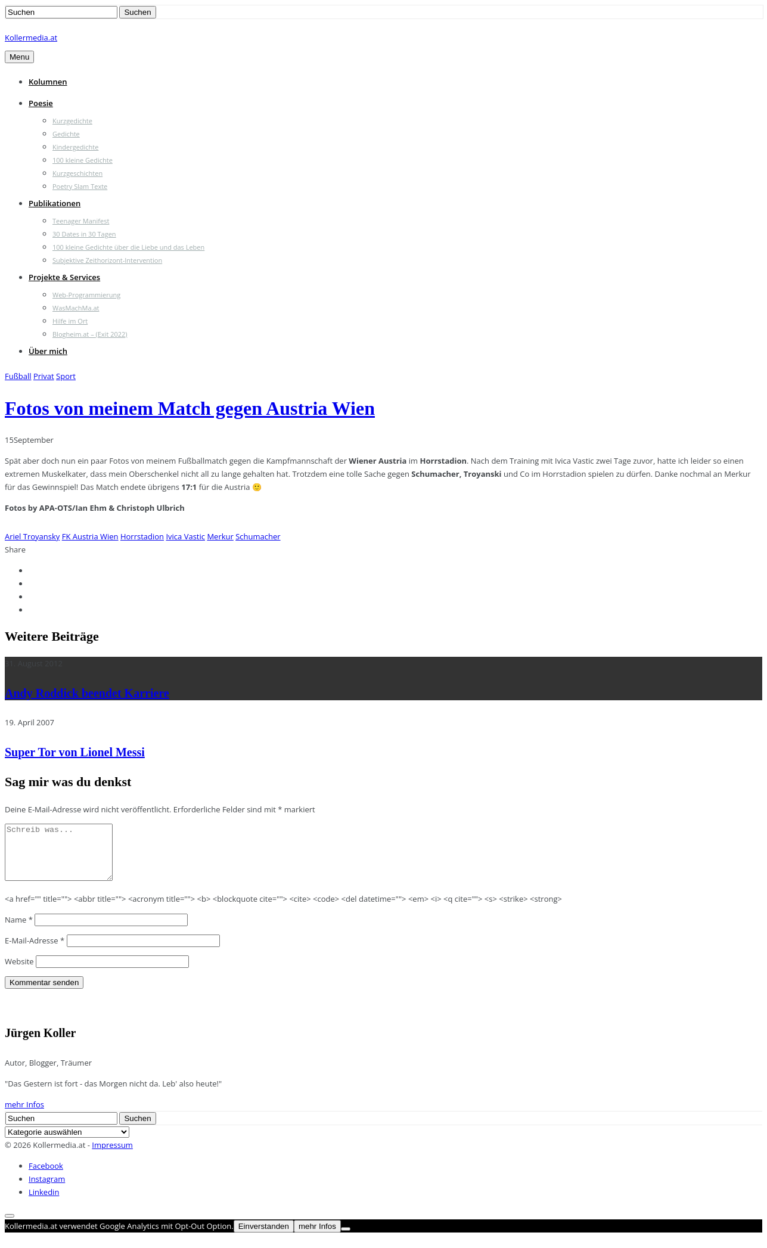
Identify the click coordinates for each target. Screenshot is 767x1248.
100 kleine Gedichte (82, 160)
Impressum (112, 1155)
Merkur (220, 536)
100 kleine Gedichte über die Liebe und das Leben (128, 247)
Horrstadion (142, 536)
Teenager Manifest (80, 220)
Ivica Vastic (185, 536)
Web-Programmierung (86, 294)
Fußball (18, 376)
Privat (43, 376)
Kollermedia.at (31, 37)
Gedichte (66, 133)
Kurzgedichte (72, 120)
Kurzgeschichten (77, 173)
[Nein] (345, 1239)
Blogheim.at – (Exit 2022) (90, 334)
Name (19, 930)
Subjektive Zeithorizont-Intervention (107, 260)
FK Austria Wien (90, 536)
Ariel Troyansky (32, 536)
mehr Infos (24, 1115)
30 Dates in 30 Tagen (84, 233)
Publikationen (54, 203)
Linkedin (44, 1202)
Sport (66, 376)
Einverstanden (263, 1237)
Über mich (48, 351)
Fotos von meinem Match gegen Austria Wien (190, 408)
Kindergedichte (75, 146)
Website (19, 972)
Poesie (41, 103)
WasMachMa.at (75, 307)
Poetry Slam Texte (79, 186)
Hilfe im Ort (70, 320)
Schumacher (257, 536)
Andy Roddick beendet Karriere (87, 693)
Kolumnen (48, 81)
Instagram (47, 1189)
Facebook (46, 1176)
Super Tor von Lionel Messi (75, 752)
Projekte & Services (64, 277)
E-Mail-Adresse (34, 951)
